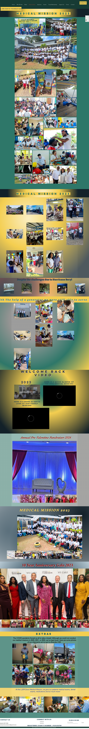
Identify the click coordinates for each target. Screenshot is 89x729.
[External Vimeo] (59, 395)
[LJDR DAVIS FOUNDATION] (11, 9)
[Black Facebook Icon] (86, 20)
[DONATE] (83, 3)
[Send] (82, 722)
